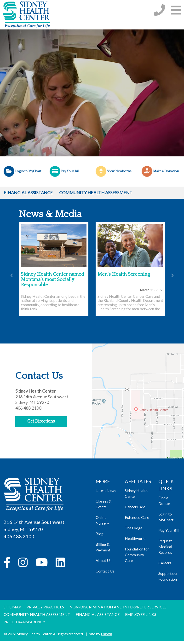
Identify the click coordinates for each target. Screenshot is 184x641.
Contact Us (105, 571)
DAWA (106, 633)
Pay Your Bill (168, 530)
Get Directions (41, 421)
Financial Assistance (28, 192)
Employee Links (140, 614)
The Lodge (133, 528)
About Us (103, 560)
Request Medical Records (165, 546)
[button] (176, 10)
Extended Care (137, 517)
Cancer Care (135, 506)
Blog (100, 533)
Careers (164, 563)
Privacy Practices (45, 607)
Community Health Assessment (95, 192)
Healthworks (135, 538)
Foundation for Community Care (137, 555)
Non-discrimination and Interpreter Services (118, 607)
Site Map (12, 607)
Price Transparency (24, 621)
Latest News (106, 490)
